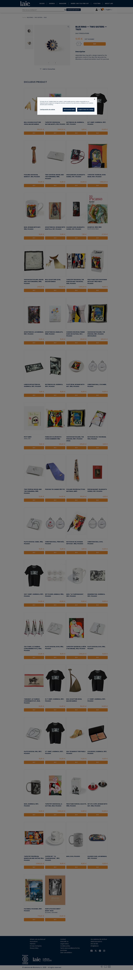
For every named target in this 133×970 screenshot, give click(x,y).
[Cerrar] (95, 99)
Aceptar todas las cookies (85, 109)
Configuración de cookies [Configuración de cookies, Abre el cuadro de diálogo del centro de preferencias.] (47, 109)
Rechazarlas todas (69, 109)
